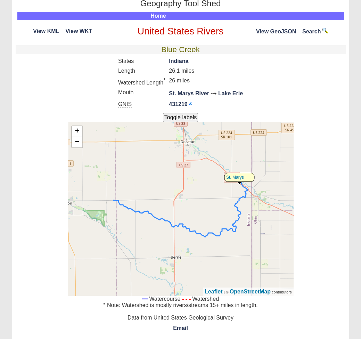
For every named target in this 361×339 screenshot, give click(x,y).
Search (315, 31)
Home (158, 16)
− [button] (77, 142)
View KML (46, 31)
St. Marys (235, 177)
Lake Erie (230, 93)
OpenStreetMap (250, 291)
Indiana (178, 61)
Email (180, 328)
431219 (178, 104)
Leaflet (214, 291)
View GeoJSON (276, 31)
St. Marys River (189, 93)
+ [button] (77, 131)
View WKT (78, 31)
